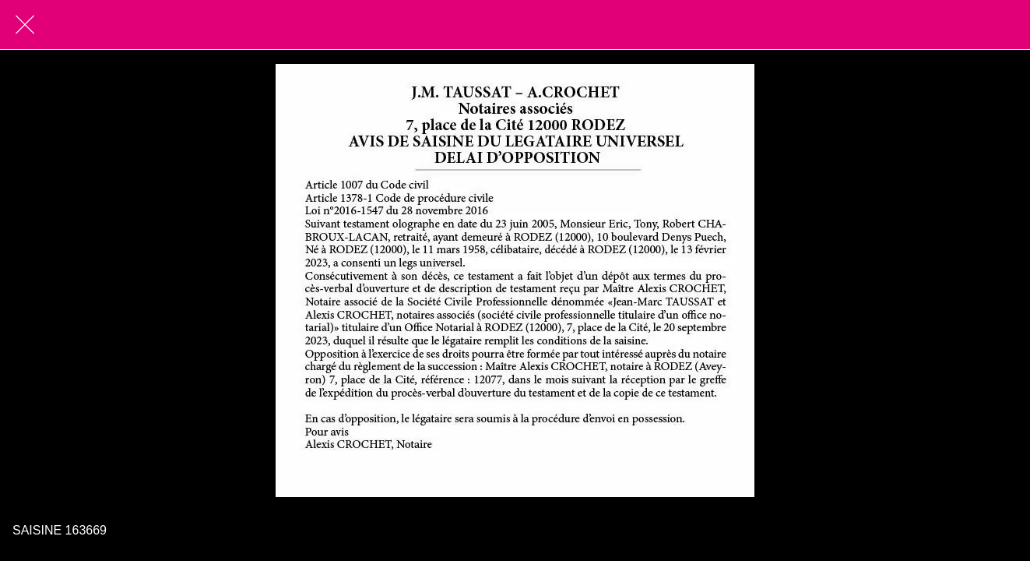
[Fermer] (25, 25)
